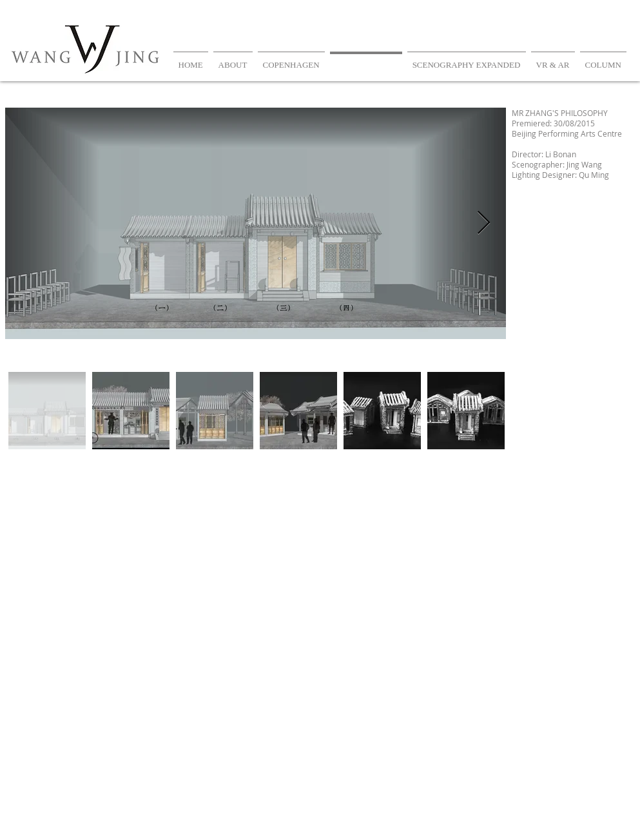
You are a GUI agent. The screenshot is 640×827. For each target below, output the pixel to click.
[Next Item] (483, 223)
